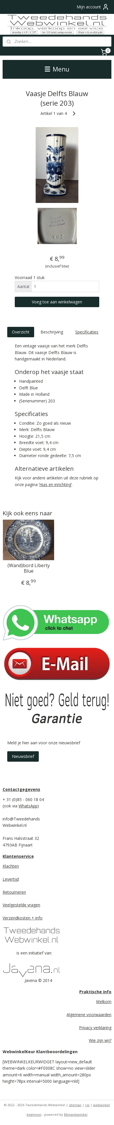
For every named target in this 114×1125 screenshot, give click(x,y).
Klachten (11, 866)
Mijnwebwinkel (75, 1114)
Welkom (103, 1001)
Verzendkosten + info (23, 918)
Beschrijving (52, 331)
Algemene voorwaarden (89, 1014)
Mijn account (93, 6)
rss (87, 1105)
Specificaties (86, 331)
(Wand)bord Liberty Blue (29, 568)
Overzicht (21, 331)
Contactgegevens (21, 789)
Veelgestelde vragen (21, 905)
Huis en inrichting (55, 484)
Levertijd (11, 879)
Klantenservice (18, 856)
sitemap (75, 1105)
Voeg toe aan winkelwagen (57, 302)
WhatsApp (28, 806)
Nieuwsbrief (23, 756)
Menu (57, 69)
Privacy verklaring (95, 1027)
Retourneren (14, 892)
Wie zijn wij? (100, 1040)
